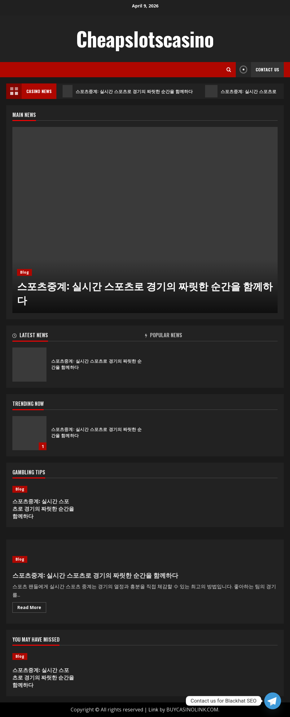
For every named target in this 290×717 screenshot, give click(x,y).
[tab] (78, 336)
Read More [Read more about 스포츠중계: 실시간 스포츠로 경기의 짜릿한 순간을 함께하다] (31, 608)
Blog (24, 272)
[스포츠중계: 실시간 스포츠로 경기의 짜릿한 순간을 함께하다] (145, 220)
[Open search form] (228, 70)
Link (153, 709)
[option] (145, 220)
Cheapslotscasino (145, 38)
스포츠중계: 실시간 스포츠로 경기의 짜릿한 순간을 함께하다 (128, 91)
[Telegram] (272, 700)
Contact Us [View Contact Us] (257, 69)
